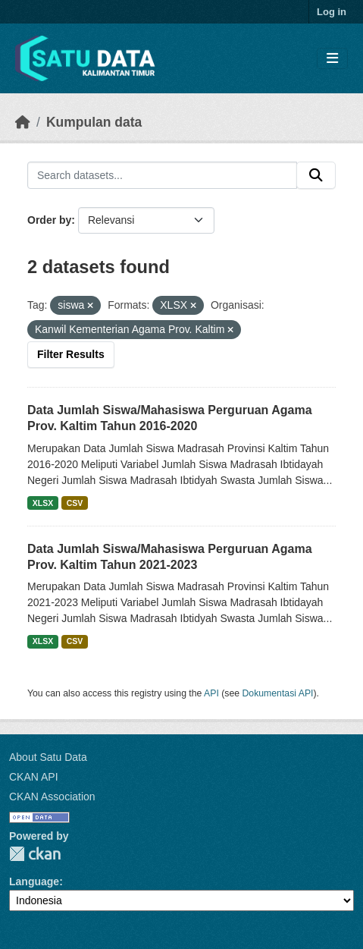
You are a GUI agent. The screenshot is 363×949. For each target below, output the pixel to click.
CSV (75, 502)
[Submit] (316, 175)
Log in (331, 11)
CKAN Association (52, 796)
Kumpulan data (94, 122)
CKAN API (33, 777)
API (211, 693)
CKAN (35, 854)
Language (34, 881)
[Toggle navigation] (332, 59)
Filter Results (71, 354)
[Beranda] (22, 122)
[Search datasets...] (162, 175)
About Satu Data (48, 757)
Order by (49, 220)
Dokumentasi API (278, 693)
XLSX (43, 502)
